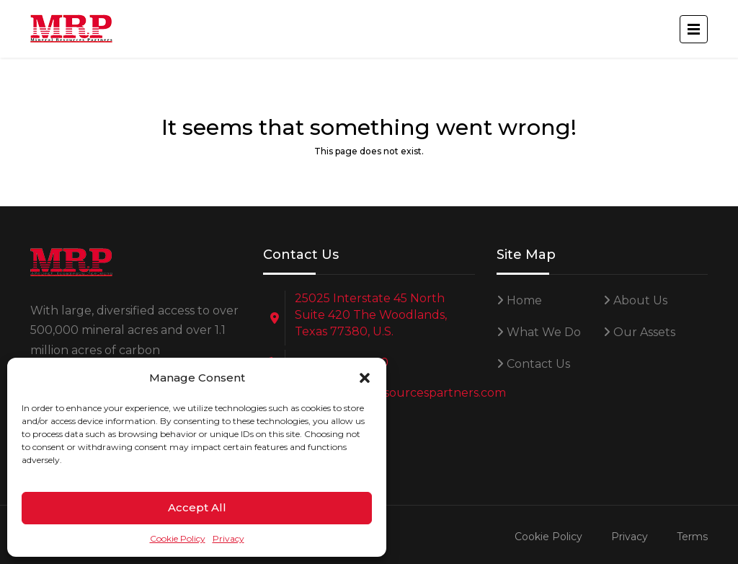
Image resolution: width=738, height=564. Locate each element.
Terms (692, 536)
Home (524, 300)
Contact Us (538, 364)
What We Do (544, 332)
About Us (640, 300)
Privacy (228, 538)
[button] (364, 378)
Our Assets (644, 332)
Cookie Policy (177, 538)
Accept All (197, 507)
